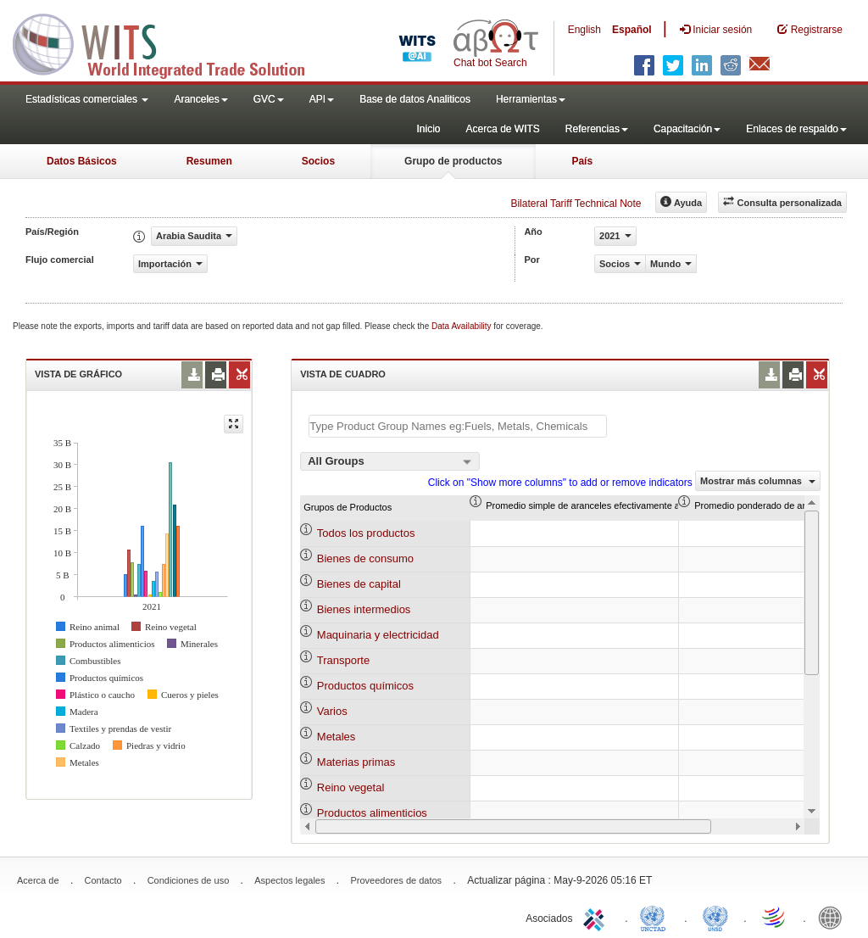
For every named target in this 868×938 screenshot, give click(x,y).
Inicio (428, 129)
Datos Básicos (82, 161)
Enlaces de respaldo (796, 129)
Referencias (596, 129)
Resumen (209, 161)
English (584, 30)
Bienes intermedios (364, 609)
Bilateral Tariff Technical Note (575, 203)
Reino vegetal (351, 787)
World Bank (834, 917)
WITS (169, 42)
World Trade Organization (775, 917)
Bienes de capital (359, 584)
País (582, 161)
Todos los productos (366, 533)
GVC (268, 99)
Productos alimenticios (372, 813)
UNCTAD (656, 917)
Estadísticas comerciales (86, 99)
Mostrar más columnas (757, 481)
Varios (332, 711)
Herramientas (530, 99)
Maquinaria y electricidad (378, 634)
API (321, 99)
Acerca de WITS (502, 129)
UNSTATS (715, 917)
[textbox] (458, 426)
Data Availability (462, 326)
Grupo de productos (453, 161)
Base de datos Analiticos (414, 99)
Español (632, 30)
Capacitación (687, 129)
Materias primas (356, 762)
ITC (597, 917)
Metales (336, 736)
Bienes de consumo (365, 558)
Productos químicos (365, 685)
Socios (318, 161)
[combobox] (390, 461)
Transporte (343, 660)
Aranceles (200, 99)
